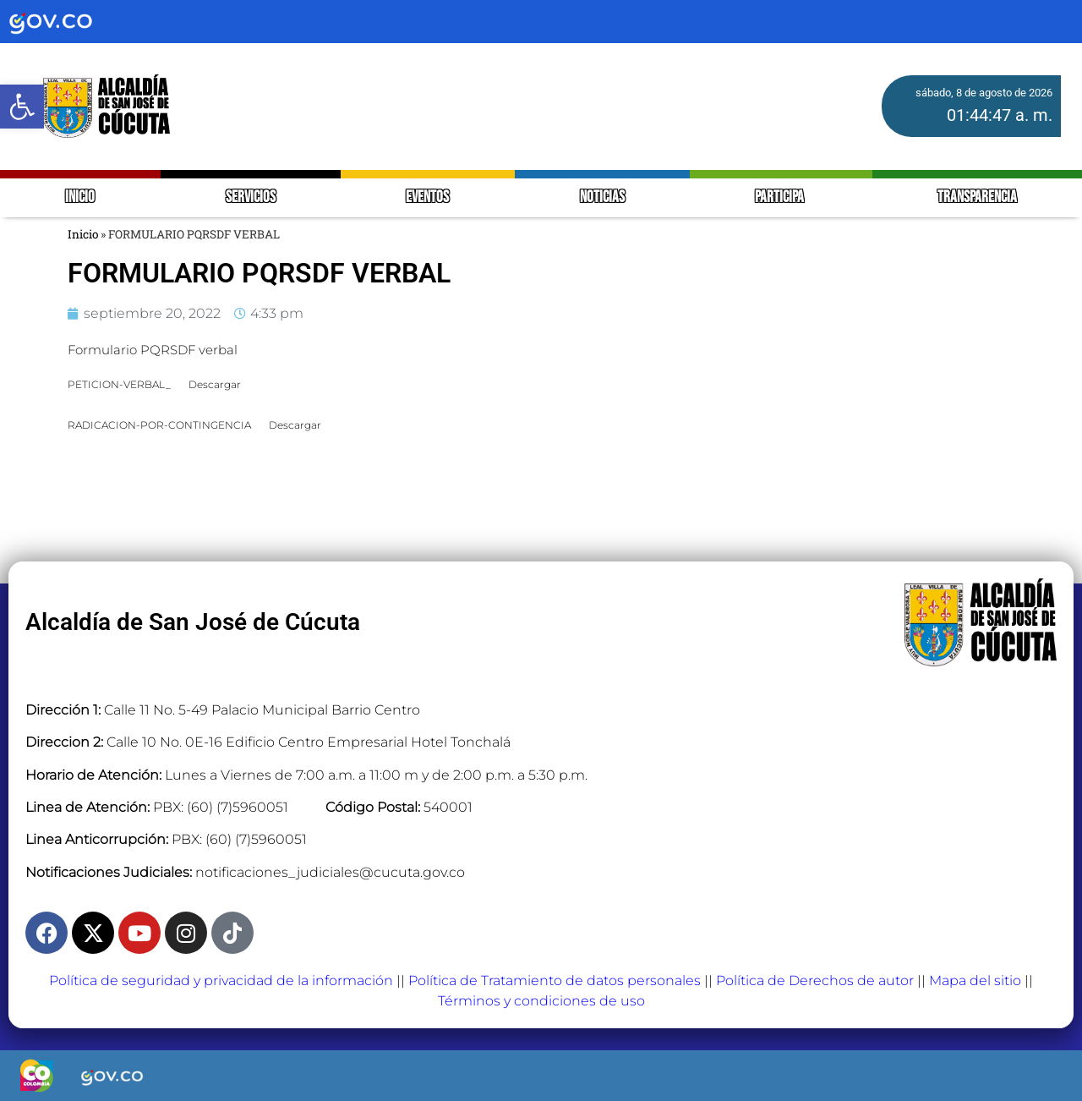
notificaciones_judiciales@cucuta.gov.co (330, 872)
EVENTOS (427, 197)
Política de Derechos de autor (815, 980)
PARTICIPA (780, 197)
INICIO (80, 197)
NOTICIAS (602, 197)
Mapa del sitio (975, 980)
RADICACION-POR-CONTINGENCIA (159, 425)
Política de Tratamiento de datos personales (554, 980)
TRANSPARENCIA (977, 197)
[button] (22, 107)
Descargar (215, 384)
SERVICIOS (251, 197)
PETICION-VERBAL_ (119, 384)
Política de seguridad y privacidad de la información (221, 980)
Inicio (83, 234)
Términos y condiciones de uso (541, 1001)
